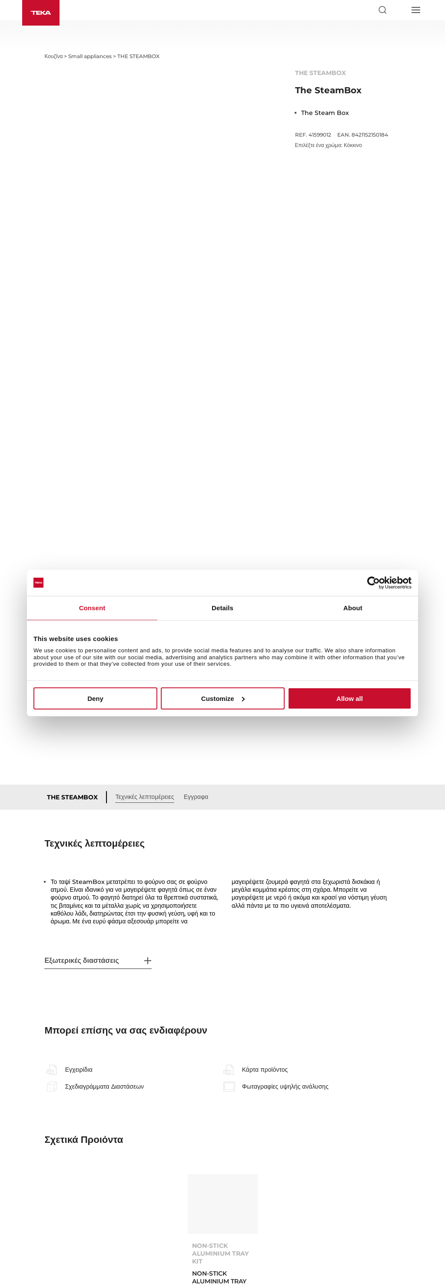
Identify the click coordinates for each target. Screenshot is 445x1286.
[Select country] (399, 10)
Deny (95, 698)
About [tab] (352, 607)
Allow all (349, 698)
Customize (223, 698)
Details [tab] (222, 607)
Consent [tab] (92, 607)
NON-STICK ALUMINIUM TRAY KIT (220, 1131)
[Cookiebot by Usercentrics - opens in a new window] (373, 582)
